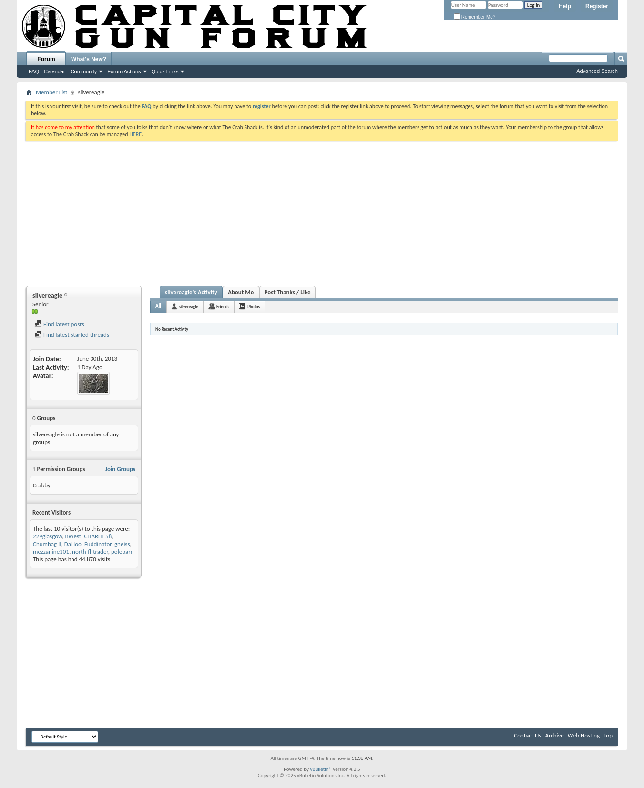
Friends (222, 306)
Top (608, 735)
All (158, 306)
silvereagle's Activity (191, 292)
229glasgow (47, 536)
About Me (241, 292)
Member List (51, 92)
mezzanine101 (51, 551)
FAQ (34, 71)
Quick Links (165, 71)
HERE (135, 134)
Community (84, 71)
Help (565, 6)
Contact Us (527, 735)
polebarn (122, 551)
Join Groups (120, 469)
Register (596, 6)
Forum (46, 59)
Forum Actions (124, 71)
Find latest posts (59, 324)
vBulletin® (320, 769)
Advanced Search (597, 71)
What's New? (88, 59)
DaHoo (73, 543)
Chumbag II (47, 543)
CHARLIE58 (98, 536)
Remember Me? (474, 17)
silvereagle (188, 306)
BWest (73, 536)
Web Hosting (584, 735)
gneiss (122, 543)
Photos (253, 306)
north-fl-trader (90, 551)
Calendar (54, 71)
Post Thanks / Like (288, 292)
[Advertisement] (322, 212)
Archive (554, 735)
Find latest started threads (71, 334)
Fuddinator (98, 543)
